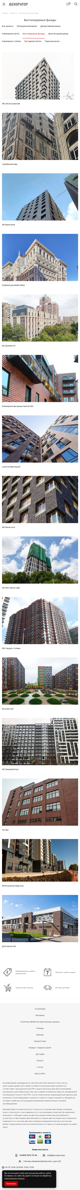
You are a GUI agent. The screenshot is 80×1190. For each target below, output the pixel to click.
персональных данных (14, 1178)
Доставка (40, 1054)
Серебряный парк (10, 164)
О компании (40, 1009)
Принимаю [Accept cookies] (11, 1184)
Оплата (40, 1061)
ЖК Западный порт (10, 769)
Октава (5, 830)
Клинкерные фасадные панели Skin (18, 406)
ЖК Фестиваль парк (11, 588)
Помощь (40, 1028)
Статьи (40, 1067)
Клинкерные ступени (11, 41)
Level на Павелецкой (11, 467)
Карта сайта (40, 1073)
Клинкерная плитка (10, 34)
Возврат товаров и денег (40, 1048)
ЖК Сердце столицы (11, 648)
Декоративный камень (50, 26)
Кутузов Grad (7, 709)
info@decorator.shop (56, 1155)
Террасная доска (52, 41)
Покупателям (40, 1041)
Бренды (40, 1035)
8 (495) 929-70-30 (28, 1155)
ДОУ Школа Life (9, 946)
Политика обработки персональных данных (40, 1022)
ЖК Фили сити (8, 527)
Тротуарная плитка (32, 41)
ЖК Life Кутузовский (11, 104)
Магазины (40, 1015)
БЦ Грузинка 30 (8, 346)
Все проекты (7, 26)
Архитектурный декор (58, 34)
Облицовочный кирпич (27, 26)
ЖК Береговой (8, 225)
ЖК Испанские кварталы (13, 886)
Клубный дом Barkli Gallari (13, 285)
